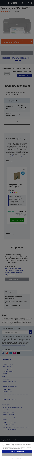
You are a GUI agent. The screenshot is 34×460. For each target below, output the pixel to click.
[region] (17, 451)
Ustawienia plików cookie (17, 458)
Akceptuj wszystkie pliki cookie (17, 451)
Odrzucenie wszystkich (17, 454)
